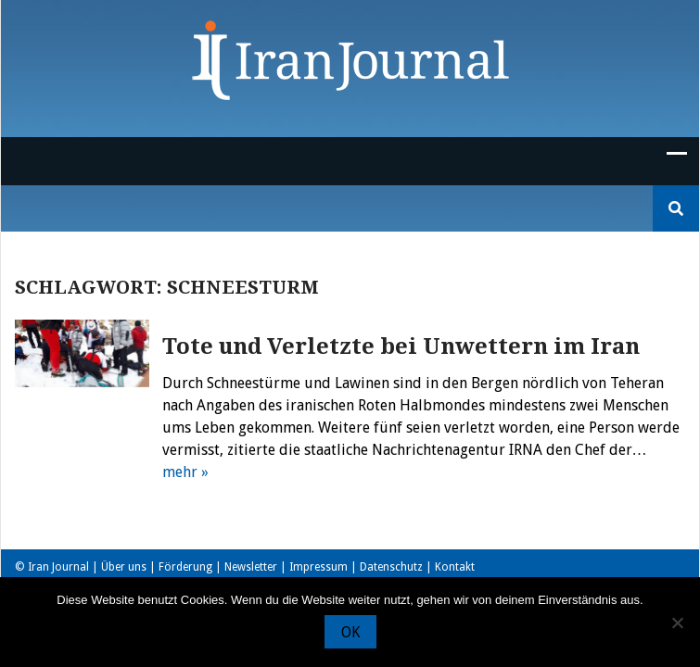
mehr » (185, 472)
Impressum (318, 566)
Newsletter (250, 566)
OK (350, 632)
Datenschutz (391, 566)
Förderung (185, 566)
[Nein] (677, 622)
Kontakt (455, 566)
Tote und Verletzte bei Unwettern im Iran (401, 346)
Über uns (123, 566)
